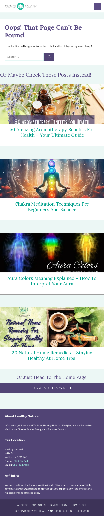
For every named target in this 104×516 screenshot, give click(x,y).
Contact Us (39, 505)
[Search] (49, 57)
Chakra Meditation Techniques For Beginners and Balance (52, 206)
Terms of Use (78, 505)
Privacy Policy (58, 505)
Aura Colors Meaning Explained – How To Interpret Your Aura (52, 281)
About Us (22, 505)
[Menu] (97, 6)
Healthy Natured (50, 511)
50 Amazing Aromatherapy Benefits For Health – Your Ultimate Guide (52, 132)
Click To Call (21, 461)
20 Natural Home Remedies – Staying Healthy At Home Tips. (52, 355)
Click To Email (20, 464)
